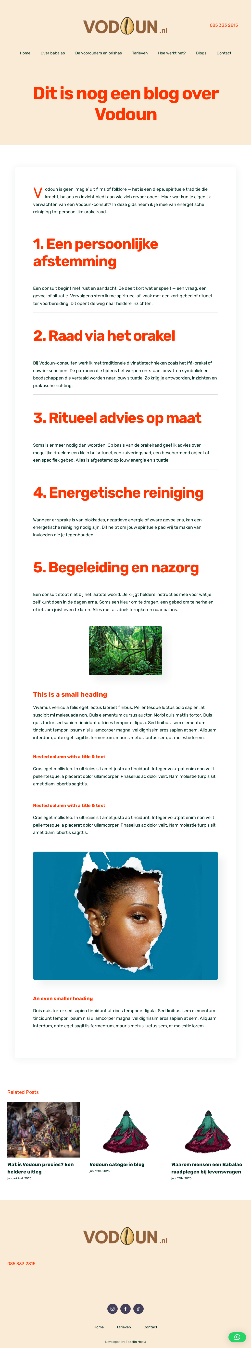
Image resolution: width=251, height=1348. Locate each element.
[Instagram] (112, 1309)
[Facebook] (125, 1309)
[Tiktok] (138, 1309)
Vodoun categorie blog (117, 1164)
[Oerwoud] (125, 628)
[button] (237, 1337)
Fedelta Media (136, 1342)
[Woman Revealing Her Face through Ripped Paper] (125, 854)
